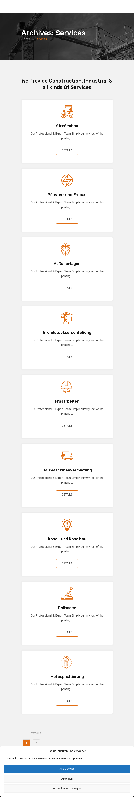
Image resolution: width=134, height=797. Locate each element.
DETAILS (67, 150)
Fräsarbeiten (67, 401)
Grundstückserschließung (67, 332)
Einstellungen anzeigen (67, 788)
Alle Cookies (67, 768)
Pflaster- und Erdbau (67, 194)
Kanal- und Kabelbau (67, 539)
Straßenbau (67, 125)
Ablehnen (67, 778)
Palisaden (67, 607)
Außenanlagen (67, 263)
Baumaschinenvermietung (67, 470)
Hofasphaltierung (67, 676)
